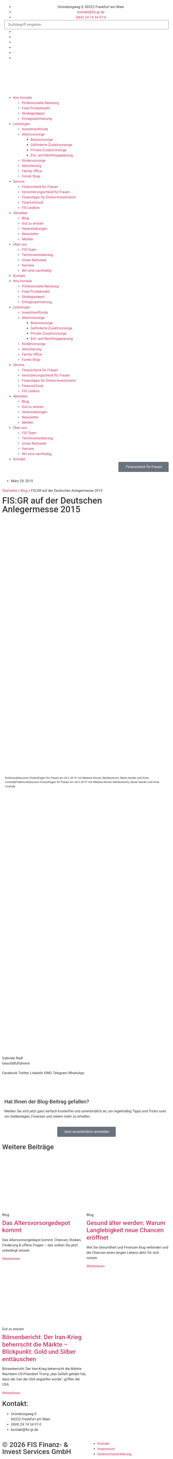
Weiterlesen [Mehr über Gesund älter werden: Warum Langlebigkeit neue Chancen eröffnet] (95, 1266)
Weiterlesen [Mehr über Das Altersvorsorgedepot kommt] (11, 1259)
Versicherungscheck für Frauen (46, 192)
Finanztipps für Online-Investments (49, 197)
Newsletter (30, 234)
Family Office (32, 171)
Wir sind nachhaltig (37, 270)
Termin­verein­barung (37, 255)
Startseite (9, 491)
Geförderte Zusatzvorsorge (51, 145)
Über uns (20, 244)
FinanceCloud (32, 202)
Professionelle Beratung (40, 103)
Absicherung (31, 166)
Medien (27, 239)
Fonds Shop (31, 176)
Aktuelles (20, 213)
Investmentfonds (35, 129)
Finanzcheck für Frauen (40, 187)
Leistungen (21, 124)
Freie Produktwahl (36, 108)
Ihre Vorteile (22, 98)
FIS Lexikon (31, 208)
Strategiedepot (33, 113)
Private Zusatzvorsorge (48, 150)
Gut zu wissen (32, 223)
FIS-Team (29, 250)
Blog (25, 218)
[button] (9, 1073)
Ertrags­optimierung (37, 119)
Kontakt (19, 276)
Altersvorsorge (33, 134)
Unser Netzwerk (34, 260)
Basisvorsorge (42, 140)
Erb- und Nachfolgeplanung (52, 155)
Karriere (28, 265)
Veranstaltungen (34, 229)
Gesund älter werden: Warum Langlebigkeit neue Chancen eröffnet (125, 1230)
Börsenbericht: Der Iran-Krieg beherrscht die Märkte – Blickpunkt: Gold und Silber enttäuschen (41, 1348)
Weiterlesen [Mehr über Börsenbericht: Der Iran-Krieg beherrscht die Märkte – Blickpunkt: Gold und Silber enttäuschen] (11, 1393)
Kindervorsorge (33, 160)
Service (18, 181)
